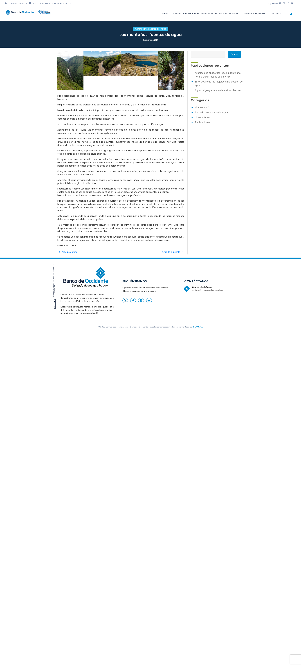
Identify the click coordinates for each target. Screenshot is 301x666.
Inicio (165, 13)
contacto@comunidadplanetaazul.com (52, 3)
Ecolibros (234, 13)
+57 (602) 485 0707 (18, 3)
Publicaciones (202, 122)
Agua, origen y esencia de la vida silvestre (217, 90)
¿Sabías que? (202, 107)
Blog (222, 13)
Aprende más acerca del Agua (211, 112)
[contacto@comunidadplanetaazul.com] (30, 3)
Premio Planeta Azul (185, 13)
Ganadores (208, 13)
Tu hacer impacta (254, 13)
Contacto (275, 13)
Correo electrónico (202, 287)
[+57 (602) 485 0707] (6, 3)
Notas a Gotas (203, 117)
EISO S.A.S (198, 327)
